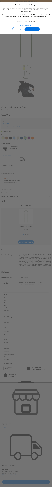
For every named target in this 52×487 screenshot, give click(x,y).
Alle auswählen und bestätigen (32, 29)
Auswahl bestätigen (18, 29)
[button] (26, 25)
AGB (42, 18)
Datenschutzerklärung (34, 18)
